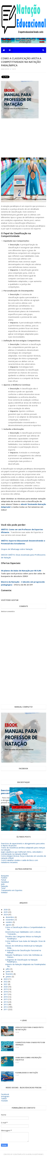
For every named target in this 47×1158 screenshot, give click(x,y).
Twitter (4, 1098)
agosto (9, 925)
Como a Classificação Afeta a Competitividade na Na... (25, 928)
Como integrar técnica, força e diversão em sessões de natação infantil (23, 857)
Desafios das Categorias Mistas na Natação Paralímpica (23, 937)
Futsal (3, 880)
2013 (6, 1004)
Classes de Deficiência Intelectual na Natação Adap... (23, 947)
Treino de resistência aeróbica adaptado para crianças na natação (23, 848)
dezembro (10, 917)
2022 (6, 981)
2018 (6, 991)
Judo (3, 884)
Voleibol (4, 892)
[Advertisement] (28, 134)
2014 (6, 1002)
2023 (6, 979)
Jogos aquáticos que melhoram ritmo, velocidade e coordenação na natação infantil (21, 853)
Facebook (5, 1094)
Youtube (4, 1100)
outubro (9, 922)
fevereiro (10, 974)
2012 (6, 1007)
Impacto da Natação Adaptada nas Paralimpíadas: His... (25, 965)
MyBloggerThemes (35, 1154)
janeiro (9, 976)
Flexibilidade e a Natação (26, 1072)
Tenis (3, 888)
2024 (6, 914)
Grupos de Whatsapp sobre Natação (17, 549)
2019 (6, 989)
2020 (6, 986)
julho (8, 969)
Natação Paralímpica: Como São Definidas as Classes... (23, 956)
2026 (6, 909)
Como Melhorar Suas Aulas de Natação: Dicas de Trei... (25, 942)
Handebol (5, 882)
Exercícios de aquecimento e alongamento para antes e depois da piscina (23, 844)
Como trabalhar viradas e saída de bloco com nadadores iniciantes (19, 861)
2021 (6, 984)
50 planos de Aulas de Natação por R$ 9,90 (21, 570)
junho (8, 971)
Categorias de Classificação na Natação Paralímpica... (21, 961)
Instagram (5, 1096)
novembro (10, 919)
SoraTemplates (19, 1154)
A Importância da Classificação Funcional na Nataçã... (23, 951)
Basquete (5, 876)
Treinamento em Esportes (11, 890)
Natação (4, 886)
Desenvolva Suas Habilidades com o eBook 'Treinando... (23, 933)
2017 (6, 994)
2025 (6, 912)
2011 (6, 1009)
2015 (6, 999)
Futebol (4, 878)
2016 (6, 997)
